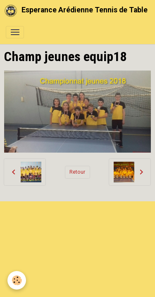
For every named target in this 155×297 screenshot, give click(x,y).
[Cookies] (16, 280)
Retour (77, 172)
